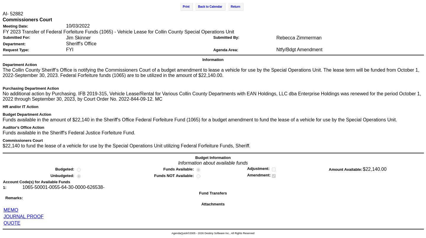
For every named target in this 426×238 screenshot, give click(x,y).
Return (235, 6)
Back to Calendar (210, 6)
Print (186, 6)
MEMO (11, 210)
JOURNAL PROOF (23, 216)
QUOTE (12, 223)
